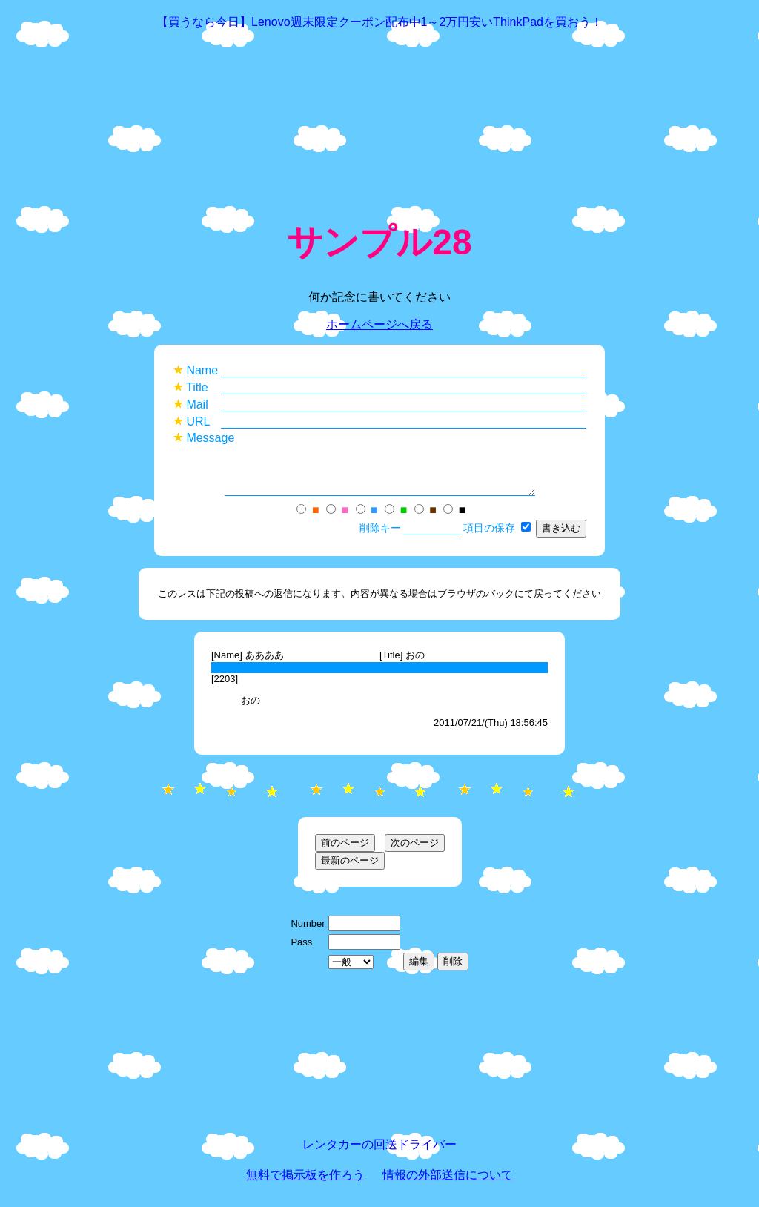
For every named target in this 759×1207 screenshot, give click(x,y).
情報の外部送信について (447, 1183)
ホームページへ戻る (379, 324)
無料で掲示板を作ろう (305, 1183)
